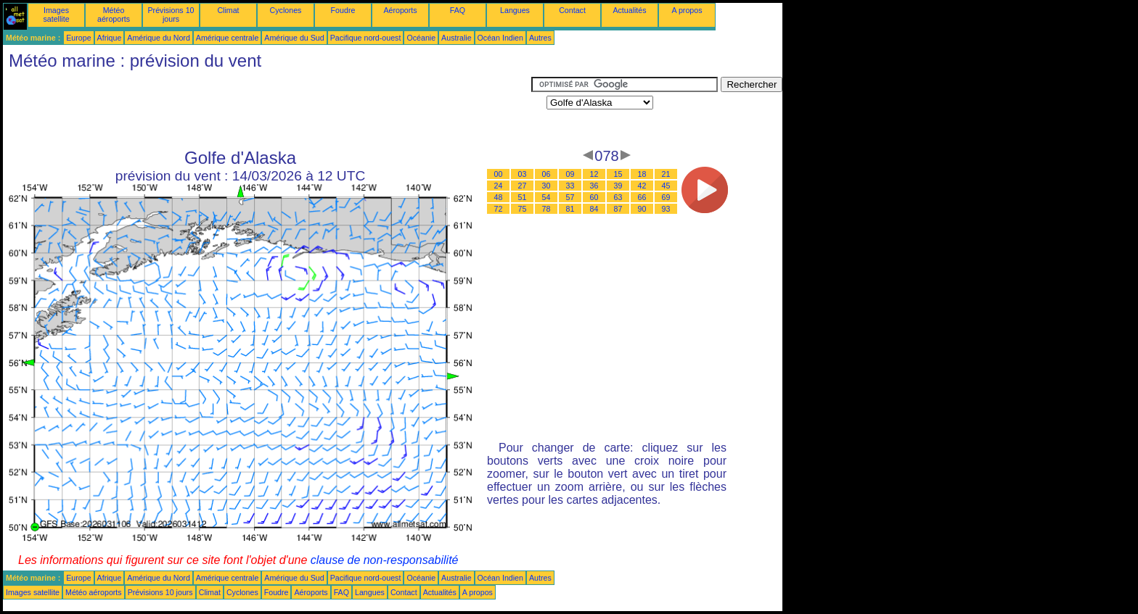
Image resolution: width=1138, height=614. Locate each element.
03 (522, 174)
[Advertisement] (267, 109)
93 (666, 208)
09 (570, 174)
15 (618, 174)
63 (618, 197)
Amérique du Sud (294, 37)
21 (666, 174)
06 (546, 174)
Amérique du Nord (158, 37)
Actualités (629, 10)
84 (594, 208)
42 (642, 185)
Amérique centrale (227, 37)
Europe (78, 37)
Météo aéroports (113, 14)
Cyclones (286, 10)
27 (522, 185)
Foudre (343, 10)
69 (666, 197)
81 (570, 208)
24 (498, 185)
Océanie (420, 37)
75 (522, 208)
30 (546, 185)
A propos (686, 10)
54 (546, 197)
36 (594, 185)
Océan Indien (500, 37)
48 (498, 197)
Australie (456, 37)
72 (498, 208)
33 (570, 185)
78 (546, 208)
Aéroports (400, 10)
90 (642, 208)
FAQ (457, 10)
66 (642, 197)
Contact (572, 10)
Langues (515, 10)
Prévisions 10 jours (171, 14)
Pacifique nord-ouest (365, 37)
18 (642, 174)
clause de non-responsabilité (385, 560)
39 (618, 185)
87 (618, 208)
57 (570, 197)
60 (594, 197)
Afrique (109, 37)
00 (498, 174)
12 (594, 174)
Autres (540, 37)
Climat (228, 10)
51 (522, 197)
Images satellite (56, 14)
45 (666, 185)
